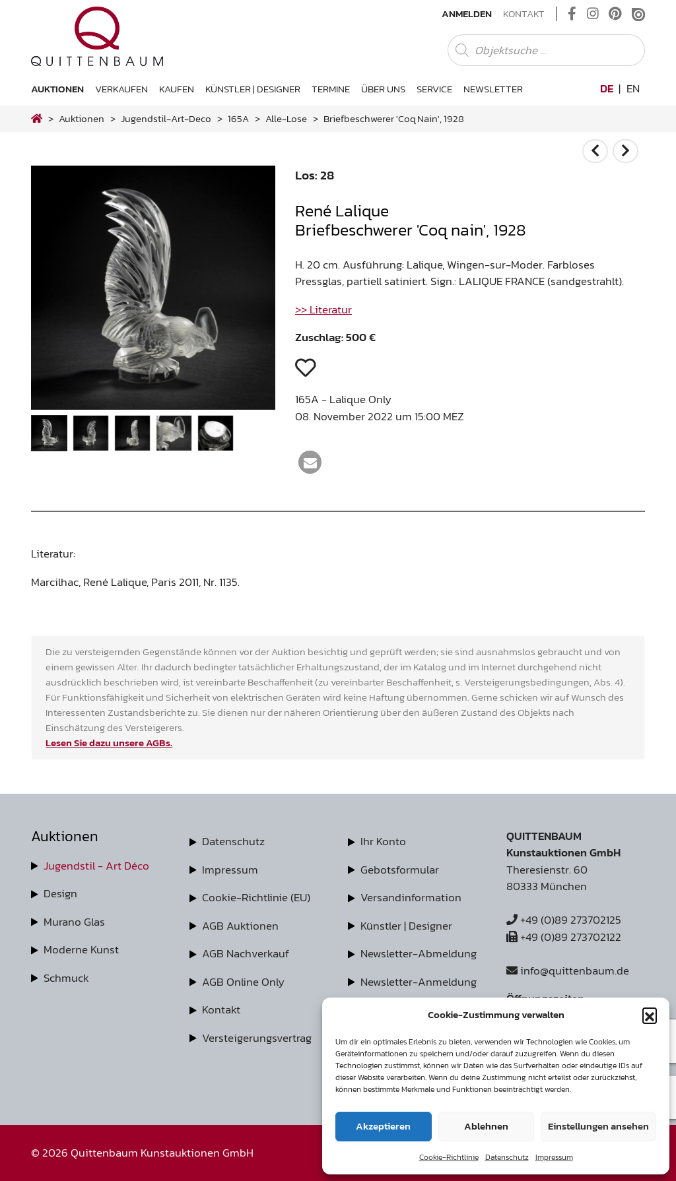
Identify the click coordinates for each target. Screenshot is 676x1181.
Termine (331, 88)
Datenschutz (507, 1157)
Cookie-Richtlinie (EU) (256, 897)
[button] (649, 1014)
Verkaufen (121, 88)
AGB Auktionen (240, 925)
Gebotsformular (399, 869)
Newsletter (493, 88)
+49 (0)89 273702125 (563, 919)
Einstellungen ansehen (598, 1125)
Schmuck (66, 977)
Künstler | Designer (252, 88)
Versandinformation (410, 897)
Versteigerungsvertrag (257, 1037)
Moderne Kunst (81, 949)
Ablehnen (486, 1125)
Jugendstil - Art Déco (96, 865)
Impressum (554, 1157)
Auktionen (57, 88)
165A (238, 118)
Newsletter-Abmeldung (418, 953)
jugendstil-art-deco (166, 118)
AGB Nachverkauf (245, 953)
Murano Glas (74, 921)
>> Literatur (323, 309)
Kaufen (176, 88)
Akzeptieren (383, 1125)
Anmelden (467, 14)
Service (434, 88)
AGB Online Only (243, 981)
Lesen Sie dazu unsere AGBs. (109, 742)
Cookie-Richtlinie (449, 1157)
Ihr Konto (383, 841)
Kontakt (524, 14)
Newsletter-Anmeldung (418, 981)
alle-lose (286, 118)
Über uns (383, 88)
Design (60, 893)
